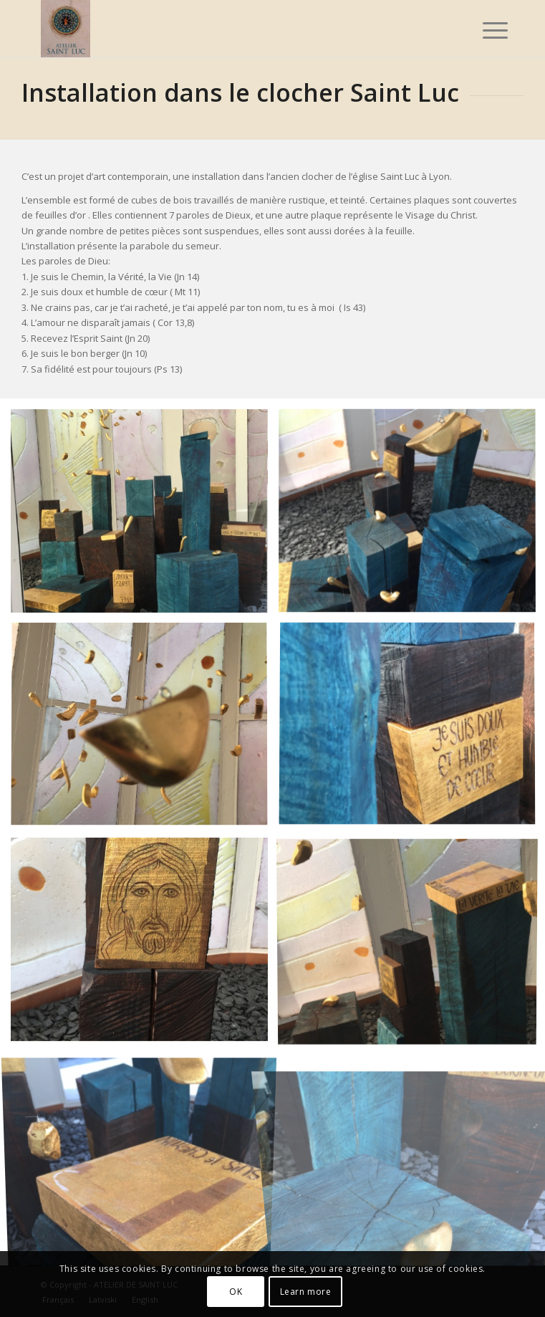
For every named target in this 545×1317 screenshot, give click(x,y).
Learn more (306, 1291)
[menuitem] (484, 30)
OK (235, 1291)
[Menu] (484, 30)
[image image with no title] (145, 516)
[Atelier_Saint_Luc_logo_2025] (226, 28)
